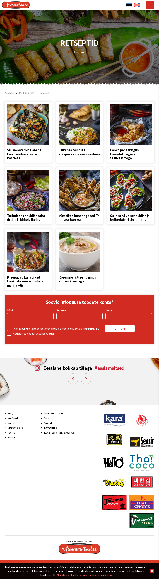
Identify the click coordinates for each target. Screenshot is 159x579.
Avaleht (9, 93)
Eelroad (79, 52)
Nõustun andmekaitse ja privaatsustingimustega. (85, 574)
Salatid (48, 423)
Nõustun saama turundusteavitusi (33, 333)
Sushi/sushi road (53, 413)
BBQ (10, 413)
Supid (47, 418)
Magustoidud (15, 427)
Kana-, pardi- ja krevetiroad (59, 432)
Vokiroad (13, 418)
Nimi (10, 310)
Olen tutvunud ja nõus (56, 328)
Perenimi (61, 310)
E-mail (109, 310)
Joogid (11, 432)
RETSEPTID (26, 93)
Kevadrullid (50, 427)
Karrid (11, 423)
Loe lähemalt (47, 574)
